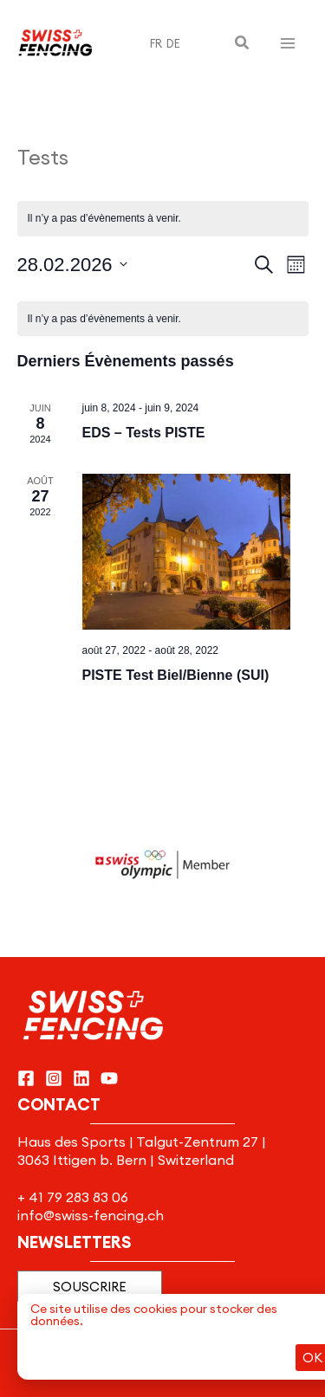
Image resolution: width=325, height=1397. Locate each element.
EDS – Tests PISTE (143, 432)
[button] (242, 43)
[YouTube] (109, 1078)
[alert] (163, 319)
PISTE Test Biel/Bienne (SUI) (176, 675)
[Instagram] (53, 1078)
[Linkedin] (81, 1078)
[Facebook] (26, 1078)
